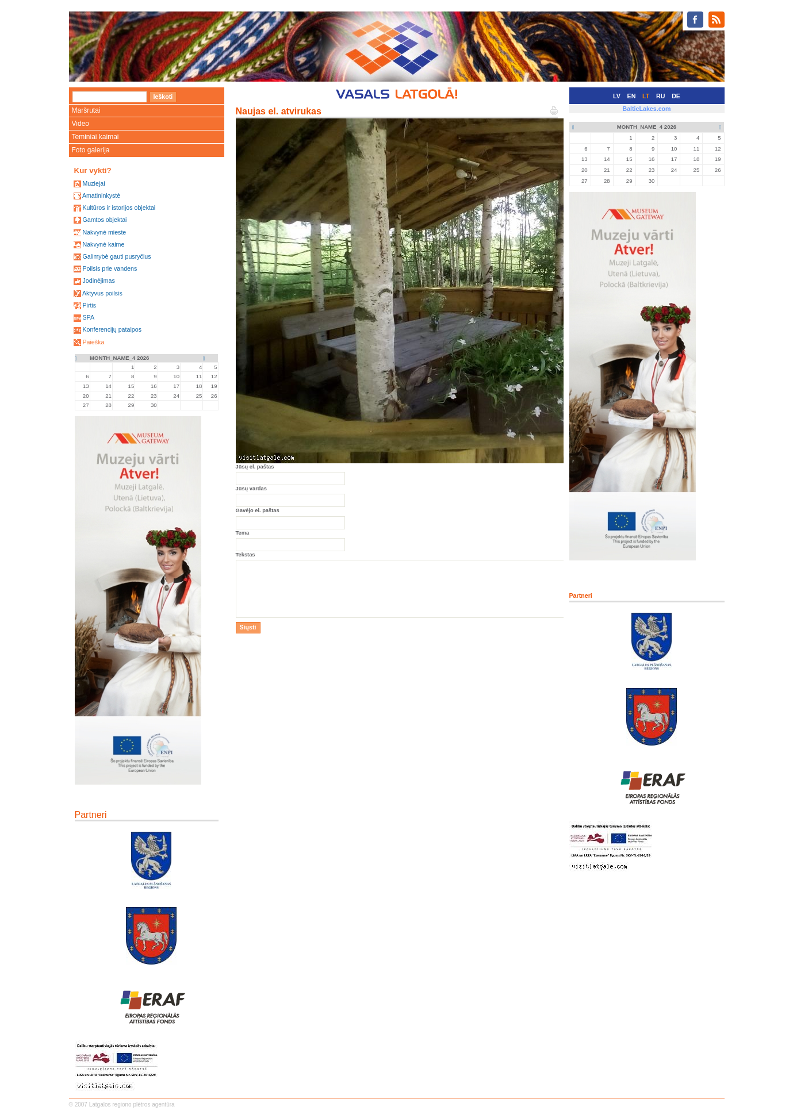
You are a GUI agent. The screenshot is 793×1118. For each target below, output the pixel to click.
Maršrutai (86, 110)
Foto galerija (91, 150)
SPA (88, 317)
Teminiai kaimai (95, 137)
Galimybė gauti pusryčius (116, 256)
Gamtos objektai (104, 219)
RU (660, 96)
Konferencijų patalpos (111, 329)
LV (616, 96)
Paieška (93, 342)
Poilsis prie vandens (109, 268)
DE (676, 96)
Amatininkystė (101, 195)
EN (631, 96)
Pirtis (89, 305)
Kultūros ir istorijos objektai (118, 207)
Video (80, 124)
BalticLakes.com (646, 108)
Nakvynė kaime (103, 244)
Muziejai (93, 183)
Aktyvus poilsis (102, 293)
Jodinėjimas (98, 280)
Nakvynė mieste (104, 232)
